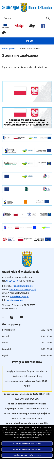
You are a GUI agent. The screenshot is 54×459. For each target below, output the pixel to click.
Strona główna (8, 49)
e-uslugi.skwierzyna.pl (22, 286)
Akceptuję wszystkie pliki (27, 443)
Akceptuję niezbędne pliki (27, 449)
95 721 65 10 (12, 281)
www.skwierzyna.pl (19, 296)
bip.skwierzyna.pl (14, 300)
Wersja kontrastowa (4, 33)
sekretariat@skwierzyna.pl (23, 289)
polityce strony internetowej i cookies (26, 437)
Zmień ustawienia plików (27, 455)
